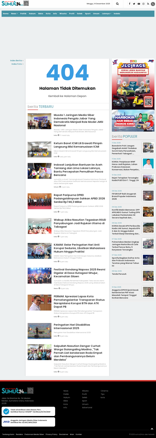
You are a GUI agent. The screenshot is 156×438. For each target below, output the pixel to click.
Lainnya (106, 13)
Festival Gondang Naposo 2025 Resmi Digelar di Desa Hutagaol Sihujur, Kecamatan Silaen (79, 273)
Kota (48, 13)
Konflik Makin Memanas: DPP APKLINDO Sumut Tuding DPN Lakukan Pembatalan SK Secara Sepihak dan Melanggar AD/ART (126, 215)
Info (55, 13)
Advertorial (87, 407)
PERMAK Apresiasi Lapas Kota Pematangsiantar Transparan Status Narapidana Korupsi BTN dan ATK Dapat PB (79, 302)
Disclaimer (63, 434)
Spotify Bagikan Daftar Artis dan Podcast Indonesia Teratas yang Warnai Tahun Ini (126, 262)
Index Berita (17, 60)
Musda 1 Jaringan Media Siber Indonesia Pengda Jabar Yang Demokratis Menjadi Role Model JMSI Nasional (78, 120)
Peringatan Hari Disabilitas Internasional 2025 (72, 326)
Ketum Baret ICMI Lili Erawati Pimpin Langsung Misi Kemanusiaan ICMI (78, 145)
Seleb (79, 13)
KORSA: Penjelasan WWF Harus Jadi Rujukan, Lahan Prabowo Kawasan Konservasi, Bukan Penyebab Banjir (126, 166)
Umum (96, 13)
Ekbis (40, 13)
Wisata (63, 13)
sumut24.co (139, 434)
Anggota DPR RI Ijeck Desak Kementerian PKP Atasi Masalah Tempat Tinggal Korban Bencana (125, 294)
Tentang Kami (8, 434)
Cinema (104, 391)
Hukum (32, 13)
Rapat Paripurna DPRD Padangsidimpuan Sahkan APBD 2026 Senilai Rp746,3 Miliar (79, 198)
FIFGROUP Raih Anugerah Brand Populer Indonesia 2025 (124, 196)
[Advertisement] (78, 38)
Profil (71, 13)
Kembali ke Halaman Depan (67, 96)
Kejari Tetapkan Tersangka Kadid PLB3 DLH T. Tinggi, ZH (125, 179)
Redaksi (19, 434)
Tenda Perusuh (119, 274)
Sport (87, 13)
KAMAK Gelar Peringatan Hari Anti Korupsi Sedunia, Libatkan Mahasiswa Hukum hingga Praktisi (79, 248)
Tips (102, 394)
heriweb (151, 434)
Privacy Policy (51, 434)
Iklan (72, 434)
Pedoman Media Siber (34, 434)
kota (55, 135)
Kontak (79, 434)
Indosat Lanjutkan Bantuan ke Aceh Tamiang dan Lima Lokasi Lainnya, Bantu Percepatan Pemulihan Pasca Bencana (78, 170)
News (13, 13)
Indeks (117, 13)
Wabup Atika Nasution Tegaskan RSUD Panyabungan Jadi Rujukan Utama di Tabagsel (80, 223)
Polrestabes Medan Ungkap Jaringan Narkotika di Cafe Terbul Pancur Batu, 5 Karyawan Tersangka (125, 246)
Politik (23, 13)
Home (6, 13)
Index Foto (18, 64)
